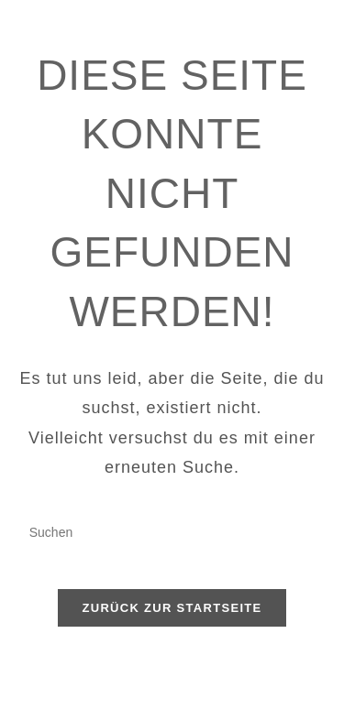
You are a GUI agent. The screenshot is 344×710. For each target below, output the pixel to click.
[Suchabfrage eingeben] (172, 533)
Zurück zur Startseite (171, 608)
